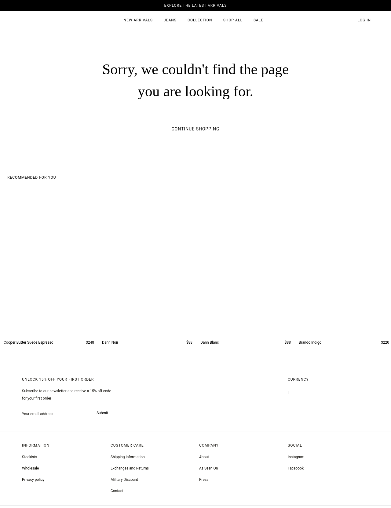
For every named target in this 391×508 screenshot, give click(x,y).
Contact (117, 493)
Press (203, 481)
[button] (348, 20)
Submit (102, 415)
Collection (200, 20)
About (204, 459)
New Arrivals (138, 20)
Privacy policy (33, 481)
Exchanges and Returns (130, 470)
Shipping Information (128, 459)
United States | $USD (304, 394)
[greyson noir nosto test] (296, 470)
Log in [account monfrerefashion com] (364, 20)
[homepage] (34, 20)
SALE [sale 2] (258, 20)
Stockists (29, 459)
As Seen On (208, 470)
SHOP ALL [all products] (233, 20)
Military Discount (124, 481)
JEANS (170, 20)
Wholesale (30, 470)
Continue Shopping (195, 128)
